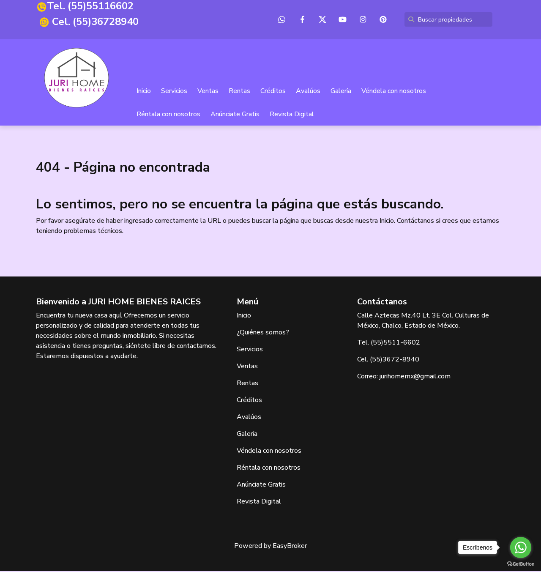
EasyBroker (290, 546)
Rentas (240, 91)
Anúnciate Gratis (235, 115)
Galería (341, 91)
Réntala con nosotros (169, 115)
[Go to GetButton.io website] (520, 563)
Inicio (144, 91)
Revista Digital (292, 115)
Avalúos (308, 91)
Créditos (273, 91)
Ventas (208, 91)
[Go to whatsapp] (520, 547)
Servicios (174, 91)
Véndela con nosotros (394, 91)
